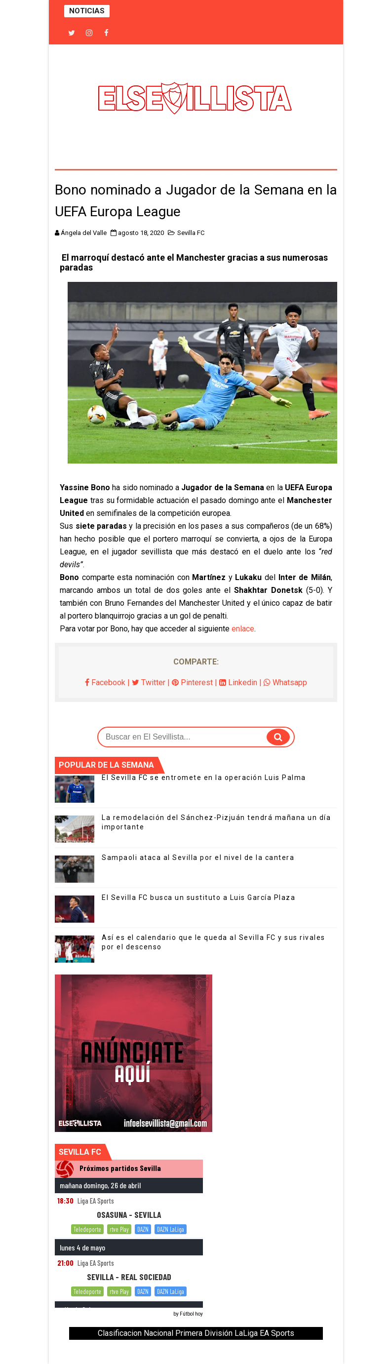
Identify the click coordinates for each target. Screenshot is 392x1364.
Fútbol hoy (191, 1314)
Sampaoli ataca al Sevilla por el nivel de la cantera (198, 857)
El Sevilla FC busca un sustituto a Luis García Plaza (198, 897)
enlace (243, 628)
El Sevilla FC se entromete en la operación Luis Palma (204, 777)
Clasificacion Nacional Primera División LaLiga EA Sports (196, 1333)
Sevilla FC (190, 232)
